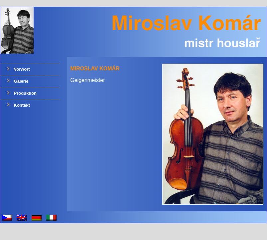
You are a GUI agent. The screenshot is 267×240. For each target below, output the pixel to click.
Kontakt (21, 105)
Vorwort (21, 69)
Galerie (21, 81)
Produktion (25, 93)
